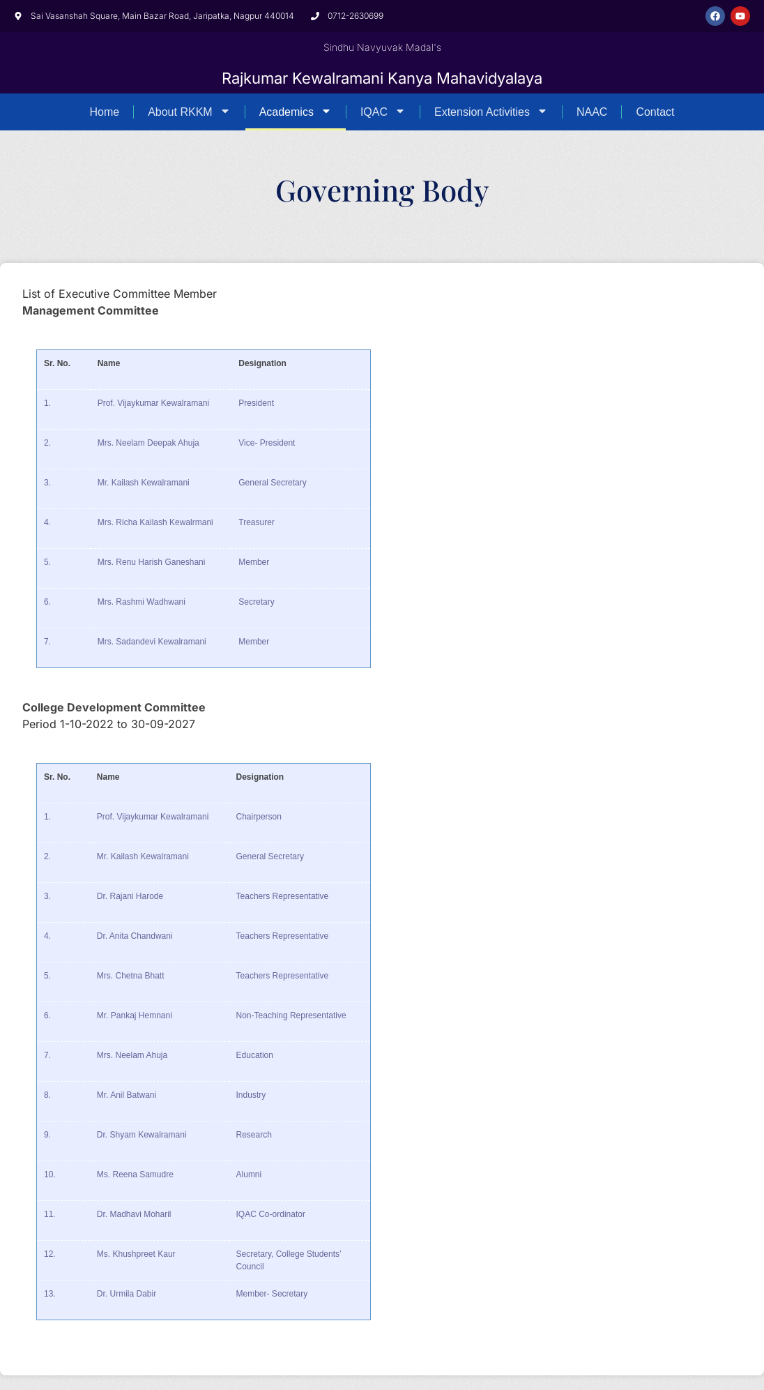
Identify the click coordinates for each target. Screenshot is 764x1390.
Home (104, 112)
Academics (295, 112)
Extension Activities (491, 112)
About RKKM (189, 112)
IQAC (383, 112)
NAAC (591, 112)
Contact (655, 112)
